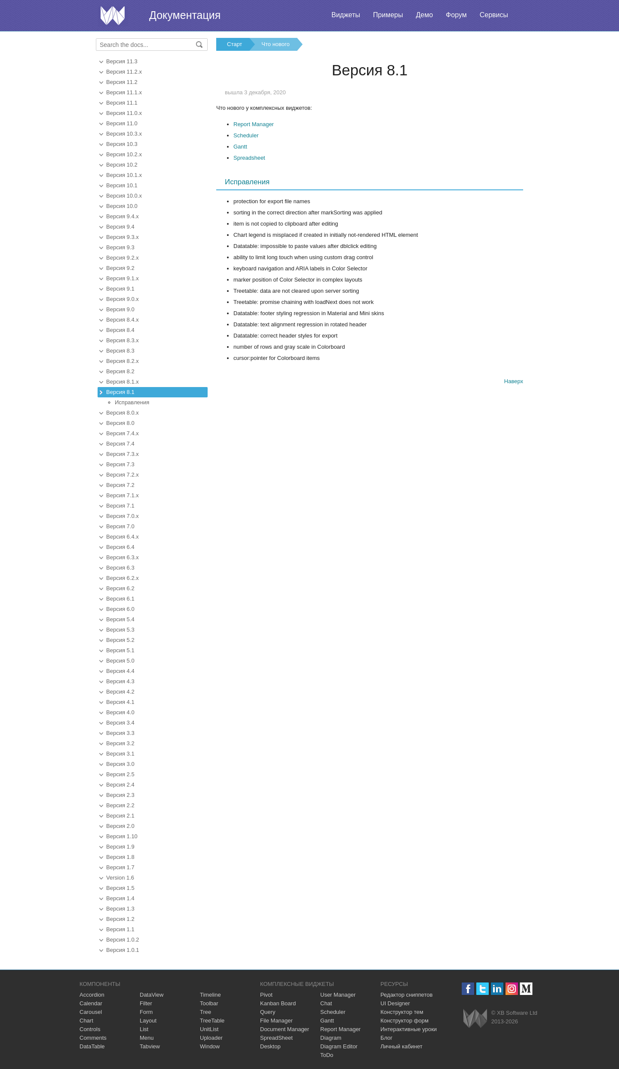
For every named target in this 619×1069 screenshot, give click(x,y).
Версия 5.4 (120, 619)
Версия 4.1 (120, 702)
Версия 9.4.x (122, 216)
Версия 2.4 (120, 784)
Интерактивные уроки (408, 1029)
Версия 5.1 (120, 650)
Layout (148, 1020)
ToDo (326, 1055)
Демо (424, 15)
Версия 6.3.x (122, 557)
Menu (147, 1038)
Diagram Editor (339, 1046)
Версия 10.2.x (124, 154)
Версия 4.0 (120, 712)
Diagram (330, 1038)
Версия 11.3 (122, 61)
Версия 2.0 (120, 826)
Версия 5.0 (120, 660)
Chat (326, 1003)
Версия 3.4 (120, 722)
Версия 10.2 (122, 164)
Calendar (91, 1003)
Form (146, 1012)
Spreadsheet (249, 158)
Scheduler (246, 135)
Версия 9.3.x (122, 237)
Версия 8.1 (120, 392)
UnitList (209, 1029)
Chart (86, 1020)
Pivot (266, 995)
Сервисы (494, 15)
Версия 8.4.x (122, 319)
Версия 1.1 (120, 929)
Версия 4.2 (120, 691)
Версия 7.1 (120, 505)
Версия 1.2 (120, 919)
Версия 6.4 (120, 547)
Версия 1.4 (120, 898)
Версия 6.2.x (122, 578)
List (144, 1029)
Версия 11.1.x (124, 92)
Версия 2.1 (120, 815)
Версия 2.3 (120, 795)
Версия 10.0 (122, 206)
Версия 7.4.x (122, 433)
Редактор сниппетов (406, 995)
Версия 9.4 (120, 226)
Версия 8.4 (120, 330)
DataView (151, 995)
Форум (456, 15)
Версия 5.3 (120, 629)
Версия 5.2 (120, 640)
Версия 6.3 (120, 567)
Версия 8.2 (120, 371)
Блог (386, 1038)
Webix (475, 1018)
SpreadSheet (276, 1038)
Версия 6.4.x (122, 536)
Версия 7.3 (120, 464)
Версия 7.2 (120, 485)
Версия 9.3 (120, 247)
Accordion (92, 995)
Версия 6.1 (120, 598)
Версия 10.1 (122, 185)
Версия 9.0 (120, 309)
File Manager (276, 1020)
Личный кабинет (401, 1046)
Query (267, 1012)
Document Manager (284, 1029)
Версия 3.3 (120, 733)
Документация (185, 15)
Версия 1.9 (120, 846)
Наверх (513, 381)
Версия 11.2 (122, 82)
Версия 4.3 (120, 681)
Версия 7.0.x (122, 516)
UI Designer (395, 1003)
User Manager (337, 995)
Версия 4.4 (120, 671)
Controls (90, 1029)
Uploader (211, 1038)
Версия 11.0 (122, 123)
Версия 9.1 (120, 288)
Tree (205, 1012)
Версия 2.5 (120, 774)
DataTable (92, 1046)
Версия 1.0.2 (122, 939)
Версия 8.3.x (122, 340)
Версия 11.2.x (124, 71)
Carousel (91, 1012)
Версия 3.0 (120, 764)
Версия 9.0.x (122, 299)
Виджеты (345, 15)
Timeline (210, 995)
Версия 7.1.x (122, 495)
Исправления (132, 402)
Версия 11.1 (122, 102)
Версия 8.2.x (122, 361)
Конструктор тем (401, 1012)
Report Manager (253, 124)
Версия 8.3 (120, 350)
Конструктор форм (404, 1020)
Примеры (388, 15)
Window (210, 1046)
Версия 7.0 (120, 526)
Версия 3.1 (120, 753)
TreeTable (212, 1020)
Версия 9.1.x (122, 278)
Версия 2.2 (120, 805)
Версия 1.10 (122, 836)
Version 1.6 (120, 877)
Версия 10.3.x (124, 133)
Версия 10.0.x (124, 195)
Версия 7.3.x (122, 454)
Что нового (275, 44)
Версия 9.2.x (122, 257)
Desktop (270, 1046)
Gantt (240, 146)
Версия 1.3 (120, 908)
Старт (234, 44)
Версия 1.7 (120, 867)
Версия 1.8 (120, 857)
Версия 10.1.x (124, 175)
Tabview (150, 1046)
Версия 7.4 (120, 443)
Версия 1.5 (120, 888)
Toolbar (209, 1003)
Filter (146, 1003)
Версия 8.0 (120, 423)
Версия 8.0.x (122, 412)
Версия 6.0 (120, 609)
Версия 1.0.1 (122, 950)
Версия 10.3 (122, 144)
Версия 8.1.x (122, 381)
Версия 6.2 (120, 588)
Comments (93, 1038)
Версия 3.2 (120, 743)
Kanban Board (278, 1003)
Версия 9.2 (120, 268)
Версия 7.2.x (122, 474)
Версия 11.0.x (124, 113)
